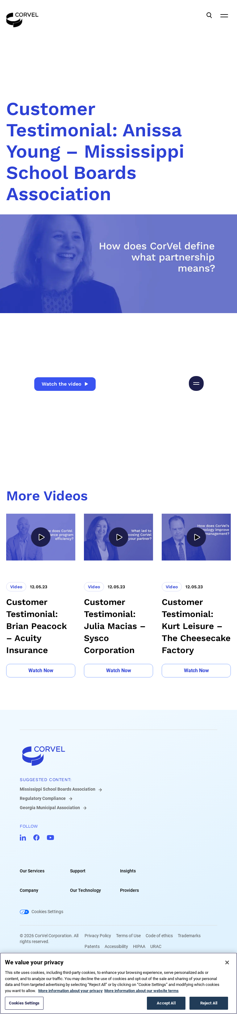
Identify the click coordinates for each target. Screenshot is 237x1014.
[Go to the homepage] (22, 15)
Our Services (32, 870)
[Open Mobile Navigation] (224, 15)
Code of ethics (159, 935)
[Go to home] (118, 756)
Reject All (208, 1003)
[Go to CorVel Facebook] (36, 837)
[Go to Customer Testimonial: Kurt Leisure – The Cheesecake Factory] (196, 595)
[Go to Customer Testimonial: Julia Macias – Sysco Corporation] (118, 595)
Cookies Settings (47, 911)
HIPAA (139, 946)
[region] (118, 983)
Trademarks (189, 935)
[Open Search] (209, 15)
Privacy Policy (98, 935)
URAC (155, 946)
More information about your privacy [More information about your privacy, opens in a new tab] (70, 990)
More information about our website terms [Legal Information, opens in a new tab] (141, 990)
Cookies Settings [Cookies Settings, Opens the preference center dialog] (24, 1003)
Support (77, 870)
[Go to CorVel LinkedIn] (23, 837)
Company (29, 890)
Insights (128, 870)
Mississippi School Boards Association (57, 789)
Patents (92, 946)
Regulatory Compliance (43, 798)
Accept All (166, 1003)
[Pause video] (196, 383)
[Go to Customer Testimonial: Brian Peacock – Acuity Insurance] (40, 595)
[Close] (227, 962)
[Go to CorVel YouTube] (50, 837)
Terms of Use (128, 935)
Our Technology (85, 890)
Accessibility (116, 946)
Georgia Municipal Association (50, 807)
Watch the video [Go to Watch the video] (65, 384)
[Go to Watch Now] (40, 670)
